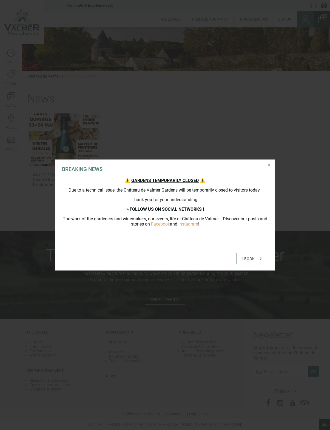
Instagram (188, 224)
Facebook (160, 224)
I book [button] (248, 259)
